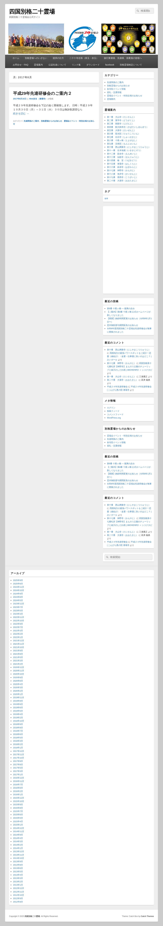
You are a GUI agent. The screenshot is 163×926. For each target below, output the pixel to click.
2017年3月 (18, 771)
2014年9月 (18, 835)
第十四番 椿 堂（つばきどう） (122, 160)
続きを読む (21, 113)
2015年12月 (18, 798)
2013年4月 (18, 875)
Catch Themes (147, 916)
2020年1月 (18, 694)
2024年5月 (18, 600)
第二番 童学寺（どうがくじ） (121, 120)
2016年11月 (18, 781)
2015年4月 (18, 821)
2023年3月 (18, 614)
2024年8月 (18, 597)
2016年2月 (18, 791)
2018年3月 (18, 741)
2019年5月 (18, 711)
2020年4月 (18, 684)
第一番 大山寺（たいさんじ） (121, 117)
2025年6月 (18, 583)
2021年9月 (18, 650)
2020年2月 (18, 691)
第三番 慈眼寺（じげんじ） (120, 123)
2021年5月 (18, 657)
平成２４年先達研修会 (117, 386)
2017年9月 (18, 761)
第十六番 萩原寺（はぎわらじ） (122, 167)
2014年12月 (18, 828)
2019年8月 (18, 704)
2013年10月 (18, 858)
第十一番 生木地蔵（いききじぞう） (124, 150)
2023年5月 (18, 610)
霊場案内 (38, 64)
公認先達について (57, 64)
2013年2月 (18, 881)
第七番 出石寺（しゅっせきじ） (122, 137)
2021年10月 (18, 647)
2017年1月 (18, 774)
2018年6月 (18, 734)
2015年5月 (18, 818)
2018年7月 (18, 731)
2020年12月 (18, 667)
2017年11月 (18, 754)
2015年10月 (18, 801)
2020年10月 (18, 674)
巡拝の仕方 (58, 58)
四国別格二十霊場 (32, 11)
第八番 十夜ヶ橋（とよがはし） (122, 140)
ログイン (111, 408)
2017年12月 (18, 751)
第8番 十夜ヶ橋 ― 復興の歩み (121, 308)
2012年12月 (18, 888)
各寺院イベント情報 (116, 89)
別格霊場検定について (131, 64)
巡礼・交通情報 (114, 92)
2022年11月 (18, 617)
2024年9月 (18, 593)
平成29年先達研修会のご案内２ (42, 93)
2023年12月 (18, 603)
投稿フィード (113, 411)
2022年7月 (18, 627)
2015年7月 (18, 811)
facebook (109, 64)
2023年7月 (18, 607)
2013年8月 (18, 865)
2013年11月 (18, 855)
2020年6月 (18, 681)
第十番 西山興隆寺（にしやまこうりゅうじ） (128, 147)
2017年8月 (18, 764)
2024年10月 (18, 590)
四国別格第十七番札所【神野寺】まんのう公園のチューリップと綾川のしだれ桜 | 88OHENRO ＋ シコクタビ (129, 366)
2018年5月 (18, 737)
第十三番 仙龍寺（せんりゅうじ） (123, 157)
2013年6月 (18, 868)
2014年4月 (18, 838)
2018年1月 (18, 747)
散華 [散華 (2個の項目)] (106, 198)
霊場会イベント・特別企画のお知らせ (124, 95)
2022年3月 (18, 630)
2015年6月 (18, 814)
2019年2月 (18, 717)
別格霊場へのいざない (36, 58)
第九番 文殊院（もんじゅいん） (122, 144)
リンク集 (76, 64)
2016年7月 (18, 784)
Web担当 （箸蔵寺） (38, 99)
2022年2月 (18, 634)
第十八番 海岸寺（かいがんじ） (122, 174)
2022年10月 (18, 620)
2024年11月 (18, 587)
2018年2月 (18, 744)
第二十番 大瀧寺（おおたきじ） (122, 180)
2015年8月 (18, 808)
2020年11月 (18, 670)
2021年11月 (18, 644)
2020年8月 (18, 677)
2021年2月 (18, 664)
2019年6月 (18, 707)
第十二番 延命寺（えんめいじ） (122, 154)
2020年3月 (18, 687)
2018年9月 (18, 724)
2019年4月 (18, 714)
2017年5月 (18, 768)
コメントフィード (115, 414)
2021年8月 (18, 654)
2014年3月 (18, 841)
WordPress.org (114, 418)
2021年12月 (18, 640)
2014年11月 (18, 831)
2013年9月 (18, 861)
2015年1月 (18, 825)
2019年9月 (18, 701)
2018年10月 (18, 721)
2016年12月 (18, 778)
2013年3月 (18, 878)
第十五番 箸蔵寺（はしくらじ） (122, 164)
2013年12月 (18, 851)
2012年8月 (18, 902)
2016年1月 (18, 794)
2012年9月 (18, 898)
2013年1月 (18, 885)
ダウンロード (93, 64)
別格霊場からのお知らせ (51, 121)
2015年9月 (18, 804)
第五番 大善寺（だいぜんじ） (121, 130)
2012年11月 (18, 892)
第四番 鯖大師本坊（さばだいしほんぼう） (127, 127)
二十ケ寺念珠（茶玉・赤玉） (83, 58)
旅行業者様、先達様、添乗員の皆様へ (123, 58)
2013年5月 (18, 871)
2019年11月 (18, 697)
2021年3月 (18, 660)
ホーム (16, 58)
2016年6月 (18, 788)
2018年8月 (18, 727)
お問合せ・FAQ (20, 64)
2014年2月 (18, 845)
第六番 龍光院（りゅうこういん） (123, 133)
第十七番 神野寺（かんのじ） (121, 170)
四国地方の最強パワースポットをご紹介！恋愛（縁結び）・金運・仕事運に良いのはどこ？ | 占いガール (129, 356)
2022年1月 (18, 637)
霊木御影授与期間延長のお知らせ (122, 325)
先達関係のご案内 (31, 121)
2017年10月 (18, 758)
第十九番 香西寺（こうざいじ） (122, 177)
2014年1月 (18, 848)
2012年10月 (18, 895)
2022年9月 (18, 624)
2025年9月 (18, 580)
